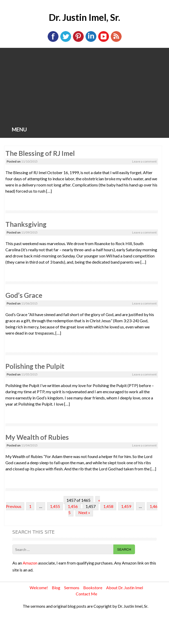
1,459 (126, 506)
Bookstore (92, 587)
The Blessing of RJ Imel (40, 153)
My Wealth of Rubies (37, 437)
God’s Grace (23, 295)
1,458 (108, 506)
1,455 (55, 506)
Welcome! (39, 587)
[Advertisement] (84, 86)
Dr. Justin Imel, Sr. (84, 17)
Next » (84, 512)
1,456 (73, 506)
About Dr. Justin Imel (124, 587)
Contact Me (86, 593)
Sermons (71, 587)
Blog (56, 587)
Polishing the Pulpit (34, 366)
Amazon (30, 562)
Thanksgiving (25, 224)
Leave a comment (144, 161)
